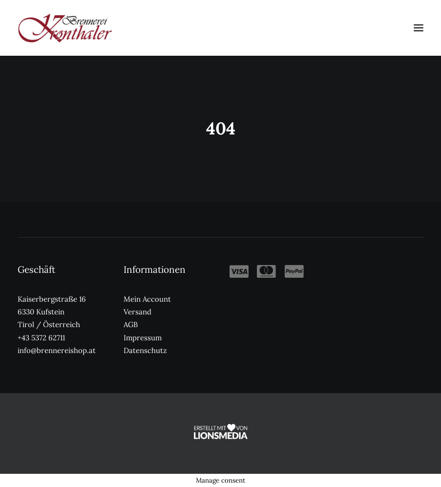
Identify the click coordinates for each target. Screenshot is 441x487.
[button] (418, 28)
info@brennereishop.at (57, 350)
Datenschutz (145, 350)
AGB (131, 324)
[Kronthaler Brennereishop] (65, 28)
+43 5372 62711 (41, 337)
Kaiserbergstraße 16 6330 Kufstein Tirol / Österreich (52, 312)
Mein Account (147, 299)
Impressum (143, 337)
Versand (137, 311)
